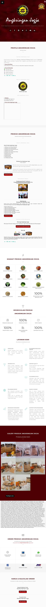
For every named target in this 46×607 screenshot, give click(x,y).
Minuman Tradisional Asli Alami (23, 522)
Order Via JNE (38, 567)
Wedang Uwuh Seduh (16, 503)
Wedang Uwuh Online (32, 515)
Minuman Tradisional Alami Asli (36, 522)
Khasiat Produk (7, 270)
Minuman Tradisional (9, 517)
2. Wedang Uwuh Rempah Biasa (10, 148)
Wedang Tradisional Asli (28, 526)
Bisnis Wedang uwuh (25, 503)
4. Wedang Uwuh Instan (8, 150)
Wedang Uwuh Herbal (37, 510)
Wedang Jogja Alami (36, 524)
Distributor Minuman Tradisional (7, 520)
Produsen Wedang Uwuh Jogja (25, 514)
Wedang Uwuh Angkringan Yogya (19, 505)
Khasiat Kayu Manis (23, 279)
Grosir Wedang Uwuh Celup (20, 516)
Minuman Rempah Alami (25, 523)
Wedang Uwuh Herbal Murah (6, 510)
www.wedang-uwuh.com (8, 100)
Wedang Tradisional (37, 526)
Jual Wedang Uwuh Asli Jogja (11, 515)
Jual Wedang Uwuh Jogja (38, 513)
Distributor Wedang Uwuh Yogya (32, 505)
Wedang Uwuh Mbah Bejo (23, 509)
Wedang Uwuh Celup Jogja (31, 516)
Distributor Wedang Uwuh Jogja (17, 507)
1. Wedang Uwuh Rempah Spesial (10, 147)
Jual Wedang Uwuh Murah (34, 503)
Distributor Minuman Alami (30, 520)
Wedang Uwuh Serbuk (19, 504)
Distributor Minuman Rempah (27, 517)
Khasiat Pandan (23, 287)
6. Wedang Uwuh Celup (8, 152)
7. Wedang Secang (7, 154)
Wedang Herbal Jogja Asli (19, 524)
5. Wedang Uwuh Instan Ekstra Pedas (11, 151)
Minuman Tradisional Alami (33, 521)
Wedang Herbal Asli (10, 524)
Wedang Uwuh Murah (7, 503)
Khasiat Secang (38, 270)
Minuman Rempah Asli (16, 523)
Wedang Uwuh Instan (34, 502)
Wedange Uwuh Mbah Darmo (32, 508)
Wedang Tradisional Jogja (8, 526)
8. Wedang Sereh (7, 155)
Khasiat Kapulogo (8, 296)
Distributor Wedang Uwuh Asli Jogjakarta (18, 508)
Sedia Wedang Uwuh (15, 502)
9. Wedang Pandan (7, 156)
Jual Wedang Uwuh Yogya (9, 516)
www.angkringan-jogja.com (9, 99)
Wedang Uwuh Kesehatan (28, 510)
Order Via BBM (23, 567)
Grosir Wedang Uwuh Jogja (27, 513)
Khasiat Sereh (8, 287)
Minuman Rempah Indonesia (6, 523)
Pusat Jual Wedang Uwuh (6, 514)
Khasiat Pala (38, 279)
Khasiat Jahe (23, 270)
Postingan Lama (10, 495)
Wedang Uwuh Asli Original (24, 502)
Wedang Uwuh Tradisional (17, 510)
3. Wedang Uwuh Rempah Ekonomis (11, 149)
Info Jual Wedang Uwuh (36, 514)
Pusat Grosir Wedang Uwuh (17, 513)
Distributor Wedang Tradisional (11, 521)
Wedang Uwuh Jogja (24, 501)
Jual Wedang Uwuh (32, 501)
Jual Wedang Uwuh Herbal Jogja (30, 511)
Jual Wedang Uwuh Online (23, 515)
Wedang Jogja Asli (28, 524)
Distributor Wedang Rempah (22, 521)
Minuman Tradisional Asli (12, 522)
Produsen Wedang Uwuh (6, 502)
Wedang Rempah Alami (11, 527)
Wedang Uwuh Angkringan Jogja (7, 501)
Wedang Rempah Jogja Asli (21, 527)
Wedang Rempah (30, 527)
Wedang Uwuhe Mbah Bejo (33, 509)
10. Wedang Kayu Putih (8, 157)
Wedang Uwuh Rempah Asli (37, 504)
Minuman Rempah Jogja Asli (36, 523)
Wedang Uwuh (17, 501)
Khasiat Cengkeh (7, 279)
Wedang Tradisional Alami (18, 526)
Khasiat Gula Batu (23, 296)
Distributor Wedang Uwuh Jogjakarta (31, 507)
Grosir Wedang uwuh (40, 501)
